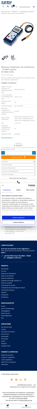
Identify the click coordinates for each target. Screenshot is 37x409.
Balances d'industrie (7, 276)
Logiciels (4, 292)
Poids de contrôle (6, 283)
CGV (34, 385)
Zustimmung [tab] (6, 190)
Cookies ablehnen (18, 222)
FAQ (2, 318)
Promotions (4, 297)
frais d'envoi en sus (26, 400)
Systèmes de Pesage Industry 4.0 (11, 280)
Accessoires (4, 295)
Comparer (18, 161)
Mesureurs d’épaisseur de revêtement (12, 13)
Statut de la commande (8, 362)
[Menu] (34, 7)
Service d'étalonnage (7, 308)
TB (12, 75)
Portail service (5, 313)
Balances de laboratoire (8, 273)
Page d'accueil (5, 11)
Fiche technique (18, 165)
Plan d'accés (5, 334)
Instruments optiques (7, 290)
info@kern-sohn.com (12, 258)
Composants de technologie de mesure (13, 287)
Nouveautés (4, 269)
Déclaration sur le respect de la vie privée (23, 387)
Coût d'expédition (6, 360)
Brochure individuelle (18, 168)
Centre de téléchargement (18, 171)
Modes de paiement (7, 355)
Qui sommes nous (6, 327)
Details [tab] (18, 190)
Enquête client (5, 346)
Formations (4, 339)
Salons (3, 306)
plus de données (7, 137)
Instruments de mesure (27, 11)
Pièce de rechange (18, 174)
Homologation (5, 311)
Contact (3, 329)
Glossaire (4, 343)
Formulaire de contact (8, 332)
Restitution (4, 364)
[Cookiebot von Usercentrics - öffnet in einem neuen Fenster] (28, 186)
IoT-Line (3, 271)
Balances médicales (7, 278)
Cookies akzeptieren (18, 217)
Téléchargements (6, 315)
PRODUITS (15, 11)
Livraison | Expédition (8, 357)
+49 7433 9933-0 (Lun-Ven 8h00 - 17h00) (16, 256)
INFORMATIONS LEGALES (24, 385)
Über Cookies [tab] (30, 190)
